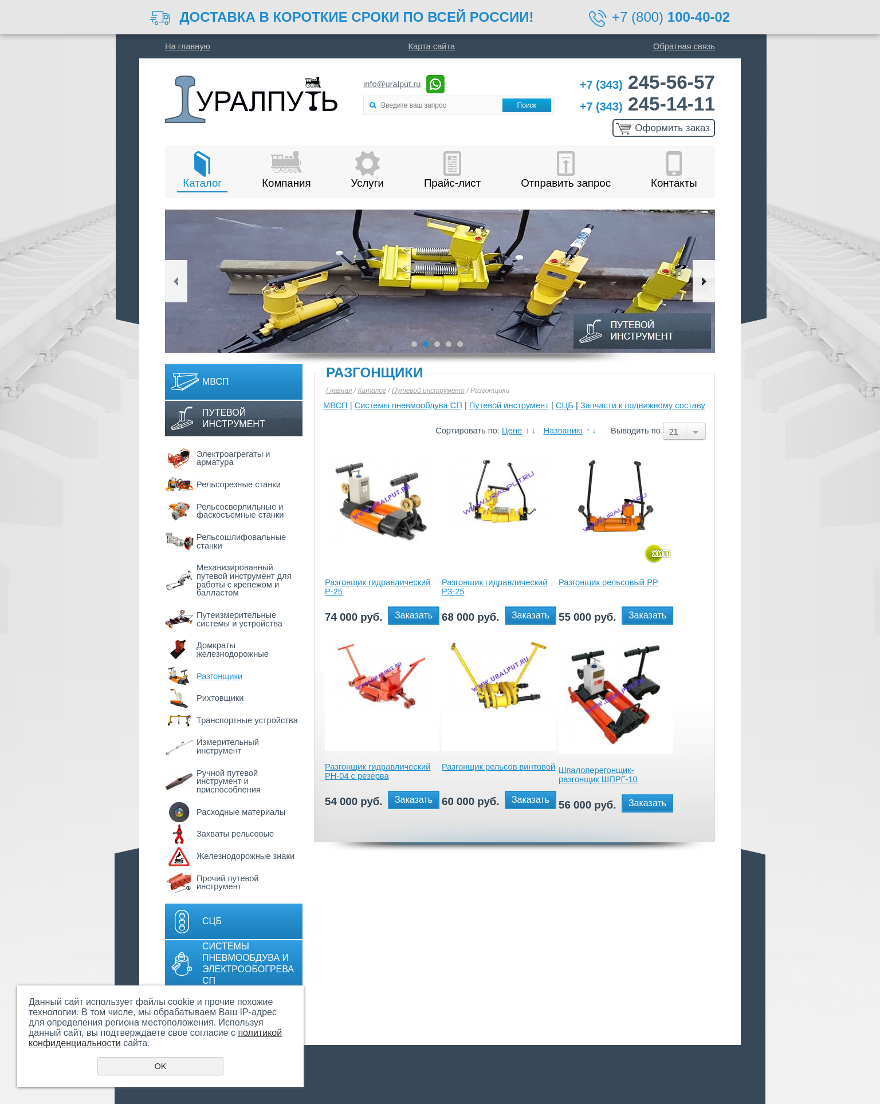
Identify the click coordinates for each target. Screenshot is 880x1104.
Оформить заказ (672, 128)
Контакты (674, 183)
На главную (187, 46)
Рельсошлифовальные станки (241, 541)
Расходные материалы (241, 812)
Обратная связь (684, 46)
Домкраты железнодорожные (233, 650)
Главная (339, 391)
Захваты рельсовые (235, 833)
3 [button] (437, 344)
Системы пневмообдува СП (408, 405)
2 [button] (426, 344)
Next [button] (704, 281)
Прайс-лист (452, 183)
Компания (286, 183)
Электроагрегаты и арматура (233, 458)
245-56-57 (647, 82)
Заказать (414, 615)
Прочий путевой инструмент (228, 883)
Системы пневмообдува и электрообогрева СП (248, 963)
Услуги (367, 183)
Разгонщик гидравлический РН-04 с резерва (377, 771)
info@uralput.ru (392, 84)
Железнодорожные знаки (245, 856)
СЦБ (212, 921)
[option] (440, 281)
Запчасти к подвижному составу (642, 405)
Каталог (202, 183)
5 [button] (460, 344)
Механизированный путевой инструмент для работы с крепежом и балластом (244, 580)
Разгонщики (219, 676)
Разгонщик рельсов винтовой (498, 766)
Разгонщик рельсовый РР (608, 582)
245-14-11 (647, 104)
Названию (562, 430)
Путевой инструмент (233, 418)
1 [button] (414, 344)
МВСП (215, 382)
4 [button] (448, 344)
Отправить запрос (566, 183)
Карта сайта (431, 46)
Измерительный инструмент (228, 746)
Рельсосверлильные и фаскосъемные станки (240, 511)
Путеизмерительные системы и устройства (239, 619)
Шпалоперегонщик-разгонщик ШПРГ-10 (598, 775)
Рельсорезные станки (239, 484)
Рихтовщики (220, 698)
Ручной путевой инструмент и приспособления (229, 781)
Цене (512, 430)
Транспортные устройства (247, 720)
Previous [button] (176, 281)
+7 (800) (671, 17)
